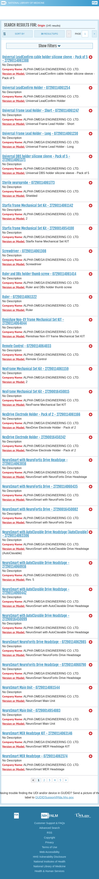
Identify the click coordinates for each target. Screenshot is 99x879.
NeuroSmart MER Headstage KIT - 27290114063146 (37, 733)
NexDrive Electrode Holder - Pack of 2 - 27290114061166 (41, 414)
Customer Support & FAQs (49, 823)
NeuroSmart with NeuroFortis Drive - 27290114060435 (40, 486)
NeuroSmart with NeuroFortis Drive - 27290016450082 (40, 509)
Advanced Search (49, 827)
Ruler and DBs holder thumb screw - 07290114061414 (39, 274)
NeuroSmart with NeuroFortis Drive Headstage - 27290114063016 (35, 462)
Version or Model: (13, 74)
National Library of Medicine (26, 3)
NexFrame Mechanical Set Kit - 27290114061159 (35, 369)
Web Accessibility (50, 851)
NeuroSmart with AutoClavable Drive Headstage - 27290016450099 (35, 617)
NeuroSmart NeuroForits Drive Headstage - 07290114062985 (44, 642)
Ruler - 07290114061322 (19, 297)
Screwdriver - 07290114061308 (24, 251)
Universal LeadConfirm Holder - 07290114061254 (36, 88)
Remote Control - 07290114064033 (26, 346)
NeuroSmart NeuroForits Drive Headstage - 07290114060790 (44, 665)
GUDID (49, 13)
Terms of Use (49, 847)
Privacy (49, 842)
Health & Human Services (49, 871)
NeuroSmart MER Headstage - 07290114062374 (35, 756)
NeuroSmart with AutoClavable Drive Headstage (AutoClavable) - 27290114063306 (45, 534)
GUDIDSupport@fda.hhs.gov (54, 797)
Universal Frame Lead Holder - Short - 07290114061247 (40, 110)
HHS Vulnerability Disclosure (49, 856)
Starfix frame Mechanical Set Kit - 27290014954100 (38, 228)
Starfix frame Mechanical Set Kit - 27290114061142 (37, 205)
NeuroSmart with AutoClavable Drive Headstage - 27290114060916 (35, 565)
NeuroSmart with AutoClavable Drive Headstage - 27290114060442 (35, 591)
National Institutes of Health (49, 861)
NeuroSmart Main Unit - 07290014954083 (31, 710)
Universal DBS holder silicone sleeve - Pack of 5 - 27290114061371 (36, 158)
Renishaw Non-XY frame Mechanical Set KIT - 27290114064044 (33, 321)
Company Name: (12, 69)
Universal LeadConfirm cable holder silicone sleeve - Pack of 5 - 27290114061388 (45, 59)
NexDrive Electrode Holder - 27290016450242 (34, 437)
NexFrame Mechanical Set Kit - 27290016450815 (35, 391)
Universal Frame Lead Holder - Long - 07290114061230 (40, 133)
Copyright (49, 837)
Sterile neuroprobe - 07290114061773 (28, 182)
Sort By (19, 34)
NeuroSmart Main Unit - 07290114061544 (31, 687)
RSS (49, 832)
